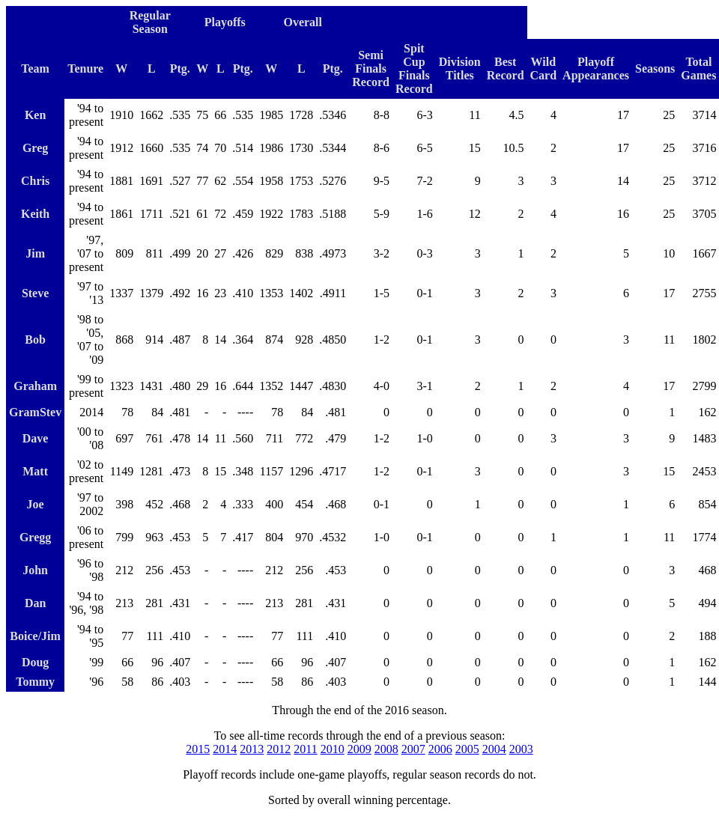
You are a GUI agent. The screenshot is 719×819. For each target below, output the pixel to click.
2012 (279, 749)
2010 (333, 749)
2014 (225, 749)
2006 (440, 749)
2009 (359, 749)
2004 (494, 749)
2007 (413, 749)
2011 (305, 749)
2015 (198, 749)
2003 (521, 749)
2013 (252, 749)
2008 (386, 749)
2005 (467, 749)
